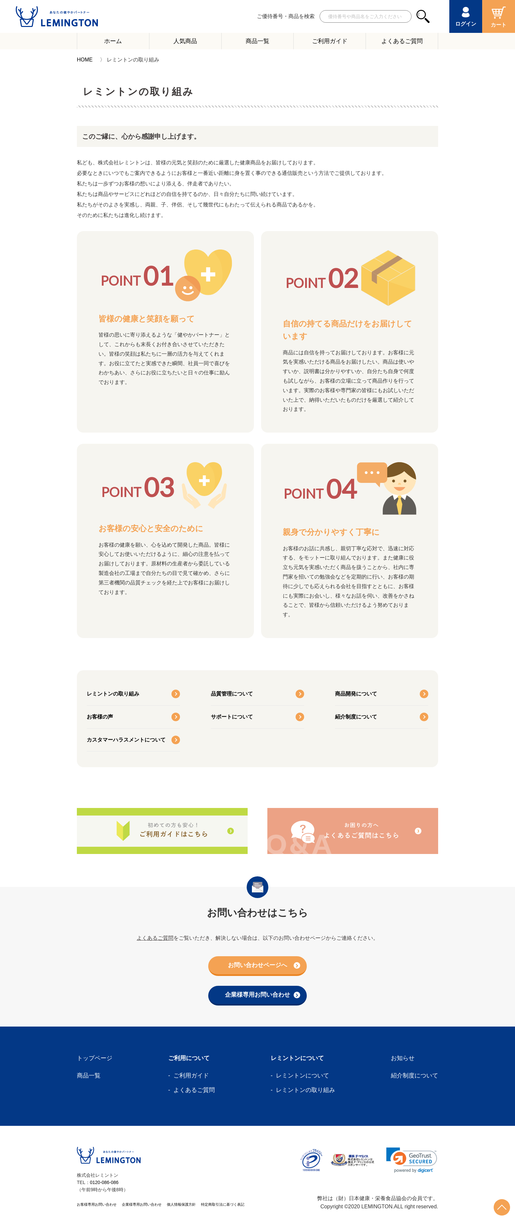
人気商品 (185, 41)
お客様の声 (100, 717)
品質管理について (232, 694)
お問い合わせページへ (264, 965)
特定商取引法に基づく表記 (222, 1204)
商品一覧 (257, 41)
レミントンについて (302, 1075)
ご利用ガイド (329, 41)
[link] (411, 1160)
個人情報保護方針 (181, 1204)
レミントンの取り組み (113, 694)
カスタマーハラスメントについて (126, 740)
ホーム (113, 41)
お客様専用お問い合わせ (97, 1204)
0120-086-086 (104, 1182)
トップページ (94, 1058)
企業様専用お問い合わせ (262, 994)
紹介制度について (356, 717)
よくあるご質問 (402, 41)
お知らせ (402, 1058)
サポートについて (232, 717)
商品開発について (356, 694)
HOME (85, 59)
